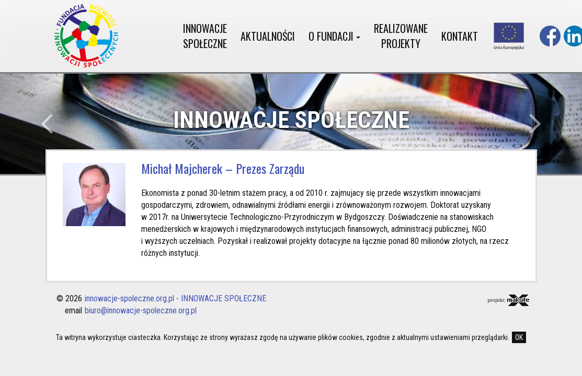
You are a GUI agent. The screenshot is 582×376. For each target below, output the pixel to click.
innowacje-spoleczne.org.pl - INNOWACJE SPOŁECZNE (175, 298)
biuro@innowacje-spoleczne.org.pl (141, 310)
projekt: (508, 300)
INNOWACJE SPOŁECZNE (205, 35)
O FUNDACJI (334, 36)
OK (519, 337)
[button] (43, 124)
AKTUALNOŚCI (268, 36)
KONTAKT (459, 36)
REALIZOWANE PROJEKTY (401, 35)
